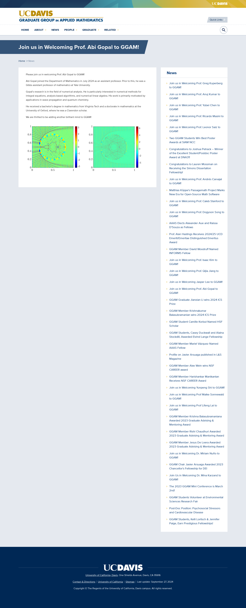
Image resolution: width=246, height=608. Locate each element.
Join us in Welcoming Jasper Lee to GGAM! (196, 282)
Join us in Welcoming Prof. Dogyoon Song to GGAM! (196, 214)
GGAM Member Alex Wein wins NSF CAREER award (191, 368)
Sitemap (130, 582)
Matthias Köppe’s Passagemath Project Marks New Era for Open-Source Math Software (197, 192)
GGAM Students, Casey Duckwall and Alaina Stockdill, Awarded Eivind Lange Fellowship (196, 335)
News (55, 30)
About (38, 30)
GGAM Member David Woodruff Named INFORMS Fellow (193, 251)
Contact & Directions (84, 582)
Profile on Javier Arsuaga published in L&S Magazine (195, 357)
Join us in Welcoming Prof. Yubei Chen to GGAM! (194, 107)
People (69, 30)
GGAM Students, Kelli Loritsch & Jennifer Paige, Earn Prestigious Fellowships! (194, 521)
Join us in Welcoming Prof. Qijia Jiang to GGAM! (194, 273)
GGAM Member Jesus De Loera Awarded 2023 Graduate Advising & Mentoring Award (196, 444)
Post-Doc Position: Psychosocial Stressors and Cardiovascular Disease (194, 510)
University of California (110, 582)
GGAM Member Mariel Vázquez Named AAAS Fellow (193, 346)
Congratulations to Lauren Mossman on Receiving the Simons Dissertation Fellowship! (193, 168)
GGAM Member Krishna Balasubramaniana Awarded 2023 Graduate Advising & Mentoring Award (195, 420)
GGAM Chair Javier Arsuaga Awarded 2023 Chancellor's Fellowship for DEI (196, 466)
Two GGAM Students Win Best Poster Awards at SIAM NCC (192, 140)
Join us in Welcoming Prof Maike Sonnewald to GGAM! (196, 396)
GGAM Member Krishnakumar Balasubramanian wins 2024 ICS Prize (192, 313)
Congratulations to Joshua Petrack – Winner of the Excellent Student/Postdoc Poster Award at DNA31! (196, 153)
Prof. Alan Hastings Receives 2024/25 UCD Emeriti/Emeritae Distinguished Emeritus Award (196, 238)
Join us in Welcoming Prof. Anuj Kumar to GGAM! (194, 96)
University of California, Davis (102, 575)
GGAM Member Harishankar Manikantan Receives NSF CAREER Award (194, 379)
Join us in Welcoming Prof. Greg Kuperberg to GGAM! (195, 85)
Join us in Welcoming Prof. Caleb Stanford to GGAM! (196, 203)
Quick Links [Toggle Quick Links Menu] (216, 19)
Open (224, 30)
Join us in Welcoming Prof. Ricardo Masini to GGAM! (196, 118)
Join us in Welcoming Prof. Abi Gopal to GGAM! (193, 291)
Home (25, 30)
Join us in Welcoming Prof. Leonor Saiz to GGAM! (194, 129)
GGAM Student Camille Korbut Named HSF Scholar (195, 324)
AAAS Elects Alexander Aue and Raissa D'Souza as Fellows (193, 225)
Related (110, 30)
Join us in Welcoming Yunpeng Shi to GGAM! (197, 387)
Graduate (89, 30)
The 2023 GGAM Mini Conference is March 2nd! (196, 488)
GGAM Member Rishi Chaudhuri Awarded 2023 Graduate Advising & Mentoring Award (196, 433)
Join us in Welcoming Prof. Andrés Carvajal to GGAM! (195, 181)
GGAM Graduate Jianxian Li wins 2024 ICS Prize (195, 302)
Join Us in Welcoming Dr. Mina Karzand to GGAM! (195, 477)
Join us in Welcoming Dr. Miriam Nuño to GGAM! (194, 455)
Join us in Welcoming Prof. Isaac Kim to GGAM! (193, 262)
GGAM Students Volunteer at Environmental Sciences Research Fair (196, 499)
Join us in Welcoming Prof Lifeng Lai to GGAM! (193, 407)
